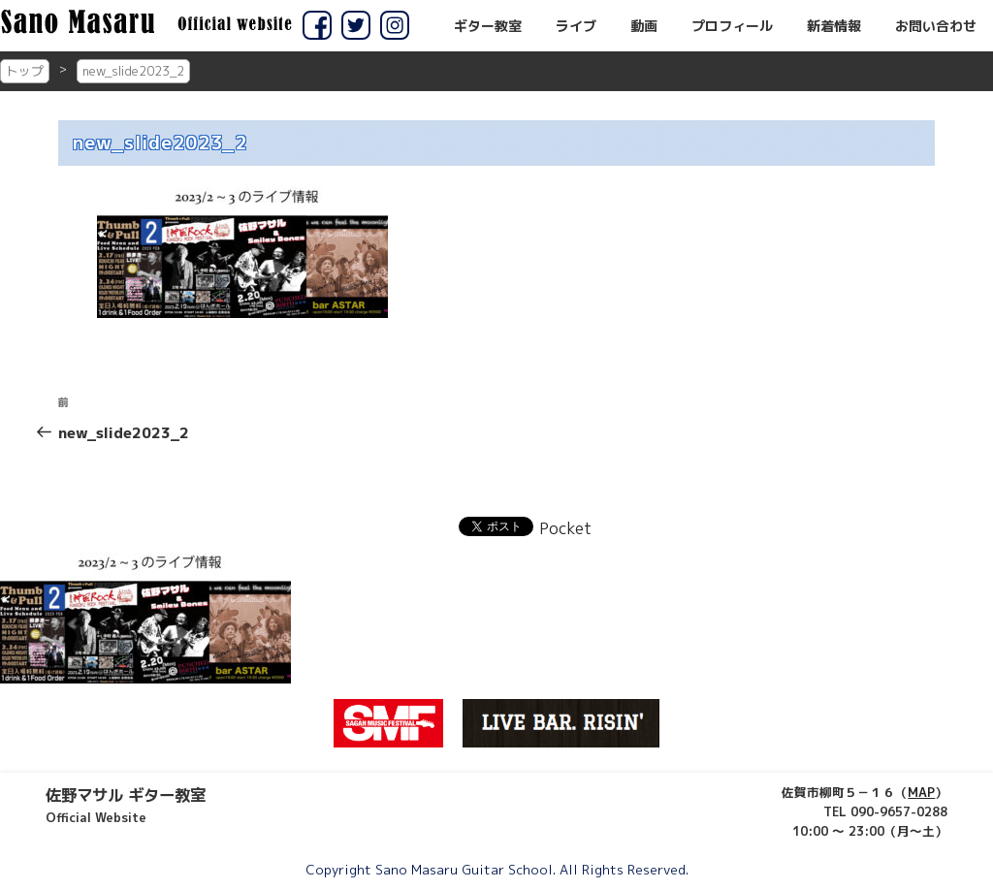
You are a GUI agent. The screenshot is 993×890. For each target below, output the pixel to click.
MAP (921, 792)
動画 (643, 26)
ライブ (576, 26)
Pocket (565, 528)
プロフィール (732, 26)
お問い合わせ (936, 26)
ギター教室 (488, 26)
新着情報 (834, 26)
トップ (25, 70)
